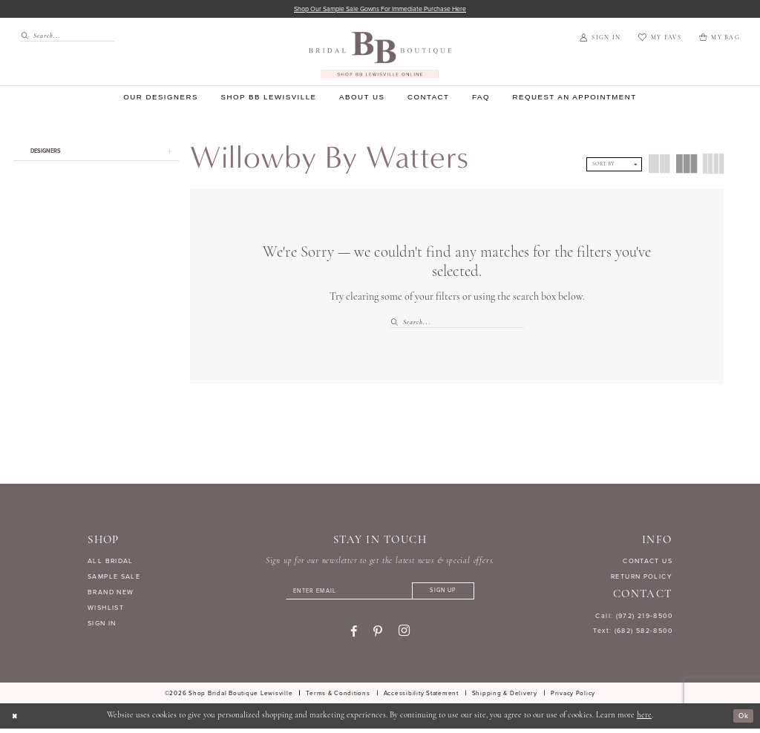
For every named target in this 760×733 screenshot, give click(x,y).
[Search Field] (67, 37)
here (644, 720)
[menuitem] (63, 37)
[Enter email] (380, 594)
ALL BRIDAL (111, 562)
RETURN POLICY (641, 578)
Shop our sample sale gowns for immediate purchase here (380, 9)
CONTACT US (647, 562)
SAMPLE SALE (114, 578)
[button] (600, 39)
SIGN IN (102, 624)
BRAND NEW (111, 593)
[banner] (380, 56)
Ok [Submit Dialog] (742, 720)
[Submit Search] (26, 37)
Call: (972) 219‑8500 (633, 616)
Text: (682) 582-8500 (632, 632)
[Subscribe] (454, 594)
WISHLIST (106, 609)
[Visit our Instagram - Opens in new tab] (404, 635)
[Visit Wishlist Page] (659, 39)
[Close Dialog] (16, 720)
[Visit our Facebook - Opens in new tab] (353, 636)
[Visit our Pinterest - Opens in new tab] (377, 636)
